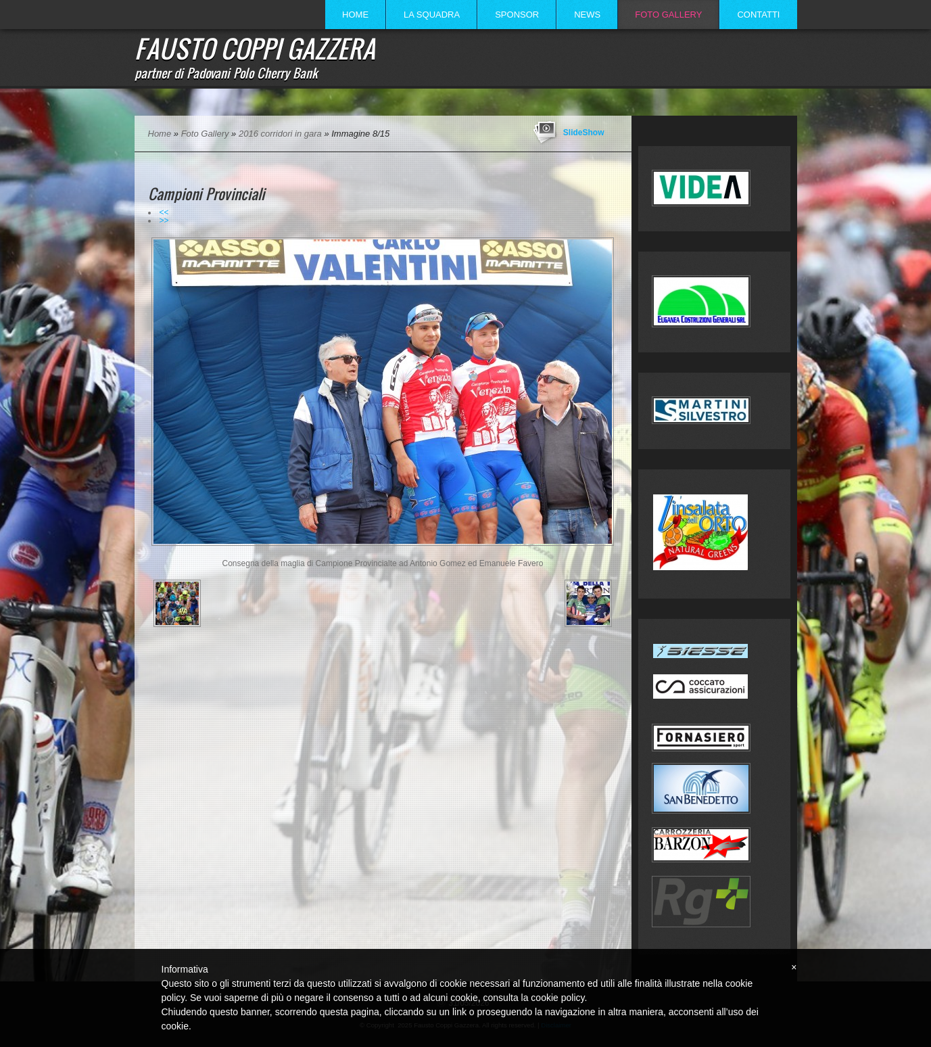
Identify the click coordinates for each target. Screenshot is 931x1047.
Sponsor (517, 14)
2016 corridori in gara (280, 134)
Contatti (758, 14)
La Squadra (432, 14)
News (587, 14)
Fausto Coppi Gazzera (255, 48)
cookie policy (557, 997)
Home (355, 14)
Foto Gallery (668, 14)
